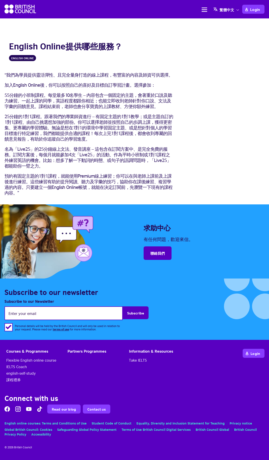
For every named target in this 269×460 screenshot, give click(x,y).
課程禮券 (13, 379)
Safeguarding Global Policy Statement (87, 429)
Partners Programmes (87, 351)
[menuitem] (227, 9)
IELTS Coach (16, 366)
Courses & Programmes (27, 351)
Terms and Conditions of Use (64, 422)
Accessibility (41, 433)
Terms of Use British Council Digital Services (156, 429)
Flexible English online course (31, 360)
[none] (227, 9)
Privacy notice (241, 422)
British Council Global (212, 429)
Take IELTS (138, 360)
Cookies (46, 429)
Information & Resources (151, 351)
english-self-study (21, 373)
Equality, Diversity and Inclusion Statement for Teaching (180, 422)
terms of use (61, 329)
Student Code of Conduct (111, 422)
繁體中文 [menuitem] (226, 9)
